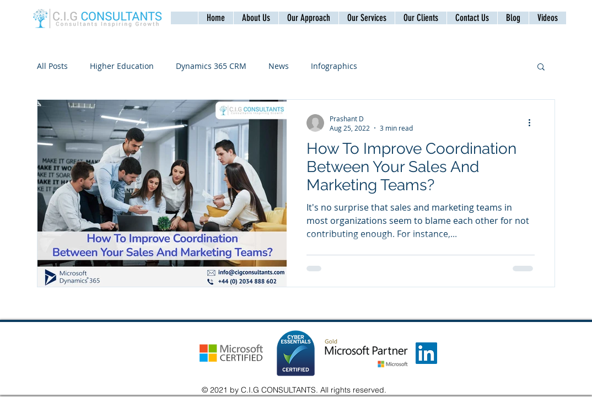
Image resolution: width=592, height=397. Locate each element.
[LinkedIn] (426, 353)
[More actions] (533, 123)
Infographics (334, 66)
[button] (471, 18)
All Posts (52, 66)
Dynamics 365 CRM (211, 66)
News (278, 66)
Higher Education (122, 66)
